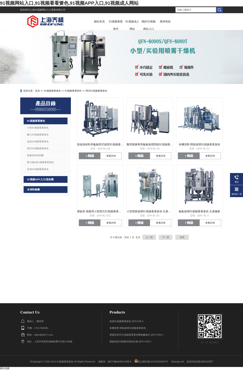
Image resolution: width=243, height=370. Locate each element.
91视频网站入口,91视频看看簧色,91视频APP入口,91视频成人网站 (69, 3)
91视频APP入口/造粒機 (40, 179)
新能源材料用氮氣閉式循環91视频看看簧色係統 (100, 144)
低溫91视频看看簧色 (38, 141)
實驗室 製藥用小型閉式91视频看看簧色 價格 (100, 211)
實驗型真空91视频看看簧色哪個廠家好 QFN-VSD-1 (136, 334)
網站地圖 (4, 368)
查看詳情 (111, 155)
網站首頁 (99, 21)
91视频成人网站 (132, 25)
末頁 (182, 237)
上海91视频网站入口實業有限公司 (47, 9)
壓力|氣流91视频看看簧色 (40, 162)
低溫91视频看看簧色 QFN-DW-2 (126, 321)
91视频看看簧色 (116, 25)
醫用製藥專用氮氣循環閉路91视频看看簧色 (150, 144)
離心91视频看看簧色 (38, 134)
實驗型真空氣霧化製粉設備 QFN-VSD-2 (130, 341)
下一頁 (165, 237)
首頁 (37, 90)
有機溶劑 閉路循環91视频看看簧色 (199, 144)
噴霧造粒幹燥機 (35, 155)
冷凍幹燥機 (33, 189)
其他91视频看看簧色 (38, 169)
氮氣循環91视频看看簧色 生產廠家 (199, 211)
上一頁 (149, 237)
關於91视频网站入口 (149, 25)
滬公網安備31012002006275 (151, 361)
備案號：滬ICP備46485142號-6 (114, 361)
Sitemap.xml (177, 361)
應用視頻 (165, 21)
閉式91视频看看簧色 (96, 90)
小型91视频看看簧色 (38, 127)
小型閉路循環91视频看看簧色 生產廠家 (150, 211)
